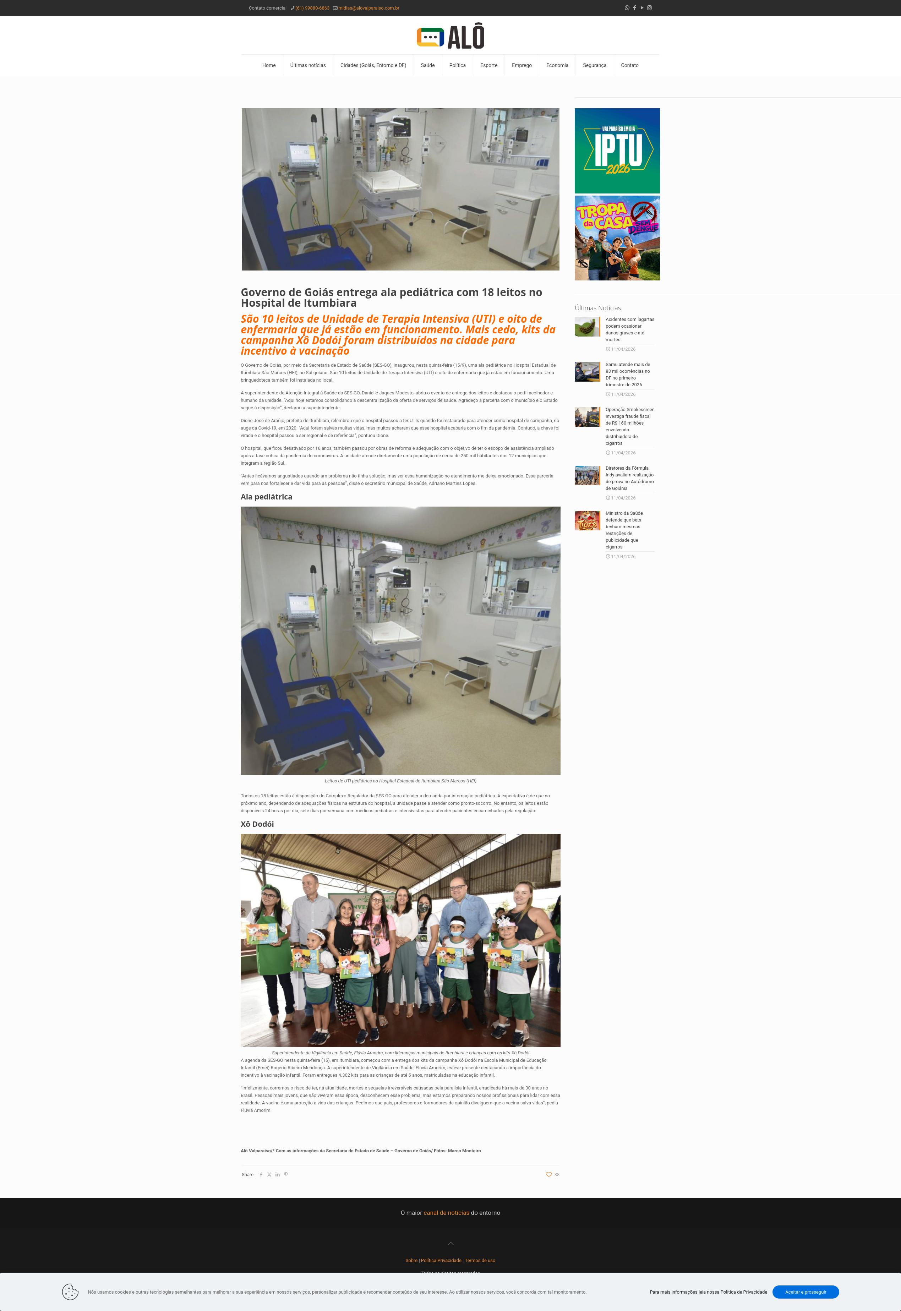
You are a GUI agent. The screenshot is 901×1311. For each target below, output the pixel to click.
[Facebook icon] (634, 8)
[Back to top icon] (450, 1243)
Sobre (412, 1260)
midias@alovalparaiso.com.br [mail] (368, 8)
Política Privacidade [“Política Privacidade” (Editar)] (441, 1260)
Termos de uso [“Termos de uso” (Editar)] (480, 1260)
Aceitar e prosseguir (805, 1292)
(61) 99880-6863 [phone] (312, 8)
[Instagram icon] (649, 8)
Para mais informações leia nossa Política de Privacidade (708, 1292)
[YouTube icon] (642, 8)
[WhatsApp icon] (627, 8)
